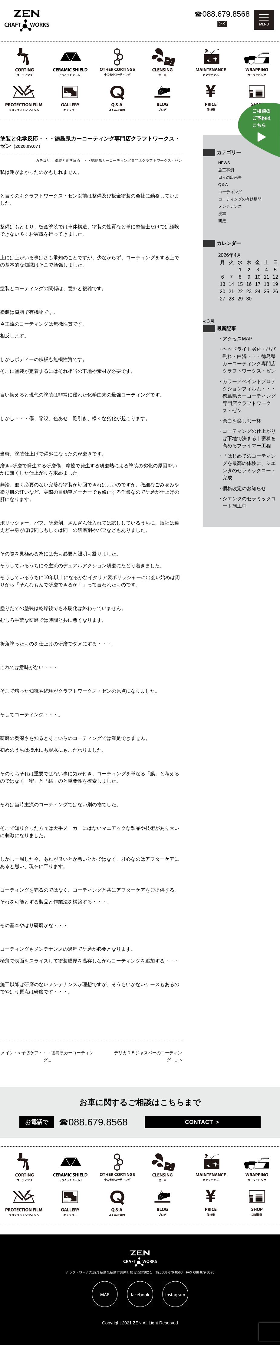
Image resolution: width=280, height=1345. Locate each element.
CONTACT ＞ (202, 1122)
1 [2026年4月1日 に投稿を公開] (240, 269)
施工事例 (226, 170)
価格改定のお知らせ (244, 488)
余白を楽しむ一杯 (241, 420)
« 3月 (209, 321)
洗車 (222, 213)
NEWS (224, 163)
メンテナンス (230, 206)
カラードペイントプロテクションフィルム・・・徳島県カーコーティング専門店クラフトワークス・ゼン (249, 396)
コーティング (230, 192)
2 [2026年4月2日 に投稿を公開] (249, 269)
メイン (7, 1053)
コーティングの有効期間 (240, 199)
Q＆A (223, 184)
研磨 (222, 221)
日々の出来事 (230, 177)
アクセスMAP (237, 338)
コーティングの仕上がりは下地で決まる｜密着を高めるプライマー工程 (249, 438)
